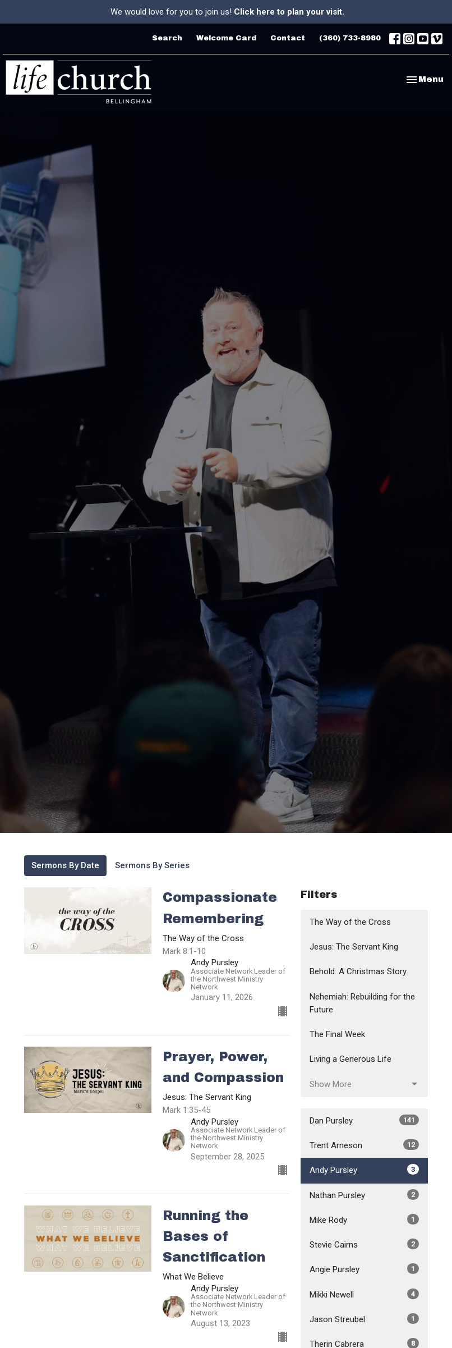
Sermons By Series (152, 865)
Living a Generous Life (350, 1059)
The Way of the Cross (350, 922)
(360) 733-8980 (350, 38)
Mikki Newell (364, 1294)
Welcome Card (226, 38)
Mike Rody (364, 1219)
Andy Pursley (364, 1169)
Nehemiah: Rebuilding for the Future (362, 1003)
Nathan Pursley (364, 1194)
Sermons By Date (65, 865)
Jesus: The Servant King (354, 947)
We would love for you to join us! (227, 12)
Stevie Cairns (364, 1244)
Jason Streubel (364, 1318)
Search (167, 38)
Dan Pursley (364, 1120)
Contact (287, 38)
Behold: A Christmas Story (358, 971)
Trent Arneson (364, 1144)
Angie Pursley (364, 1268)
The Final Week (337, 1034)
